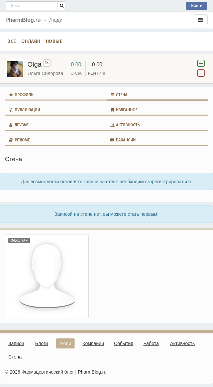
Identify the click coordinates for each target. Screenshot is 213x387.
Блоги (41, 343)
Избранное (124, 110)
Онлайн (30, 41)
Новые (54, 41)
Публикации (24, 110)
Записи (16, 343)
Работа (151, 343)
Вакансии (123, 140)
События (123, 343)
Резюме (19, 140)
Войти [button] (196, 5)
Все (11, 41)
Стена (119, 94)
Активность (125, 125)
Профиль (20, 94)
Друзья (18, 125)
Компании (93, 343)
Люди (65, 343)
